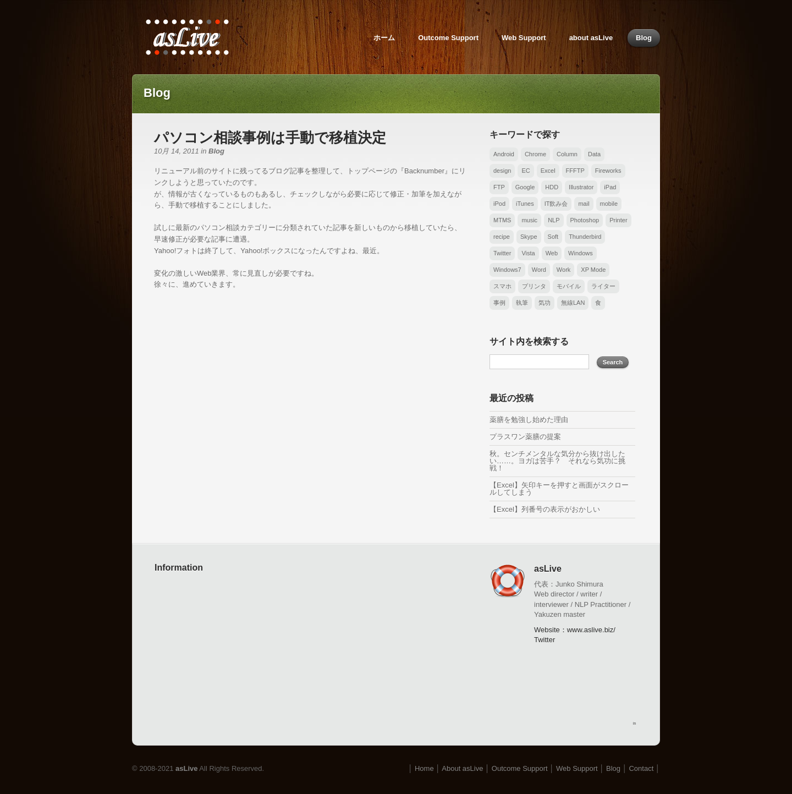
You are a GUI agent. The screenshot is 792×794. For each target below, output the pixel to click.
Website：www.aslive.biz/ (574, 630)
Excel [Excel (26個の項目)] (548, 170)
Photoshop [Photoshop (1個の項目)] (585, 220)
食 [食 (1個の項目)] (598, 302)
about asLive (591, 38)
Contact (641, 768)
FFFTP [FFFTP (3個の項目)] (575, 170)
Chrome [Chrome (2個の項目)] (535, 154)
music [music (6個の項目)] (529, 220)
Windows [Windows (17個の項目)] (580, 253)
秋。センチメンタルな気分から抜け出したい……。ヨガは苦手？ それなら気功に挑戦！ (557, 461)
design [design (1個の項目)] (502, 170)
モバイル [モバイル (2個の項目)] (569, 286)
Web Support (524, 38)
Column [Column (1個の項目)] (567, 154)
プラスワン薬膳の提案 (525, 436)
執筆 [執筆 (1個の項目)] (522, 302)
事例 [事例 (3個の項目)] (499, 302)
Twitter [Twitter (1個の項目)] (502, 253)
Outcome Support (448, 38)
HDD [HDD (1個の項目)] (551, 187)
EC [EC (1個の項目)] (525, 170)
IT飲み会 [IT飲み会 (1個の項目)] (556, 203)
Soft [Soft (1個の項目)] (553, 236)
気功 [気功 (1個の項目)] (544, 302)
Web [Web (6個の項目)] (552, 253)
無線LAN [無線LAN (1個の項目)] (573, 302)
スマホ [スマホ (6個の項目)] (502, 286)
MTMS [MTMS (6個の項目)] (502, 220)
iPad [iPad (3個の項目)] (610, 187)
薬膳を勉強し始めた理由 (529, 419)
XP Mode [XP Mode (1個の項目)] (593, 269)
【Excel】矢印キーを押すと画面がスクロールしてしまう (559, 488)
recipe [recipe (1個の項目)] (501, 236)
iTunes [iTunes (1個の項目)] (525, 203)
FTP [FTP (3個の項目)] (499, 187)
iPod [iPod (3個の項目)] (499, 203)
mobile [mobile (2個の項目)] (609, 203)
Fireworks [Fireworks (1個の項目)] (608, 170)
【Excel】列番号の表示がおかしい (545, 509)
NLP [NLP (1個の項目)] (553, 220)
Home (424, 768)
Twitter (544, 640)
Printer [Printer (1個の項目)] (618, 220)
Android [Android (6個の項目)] (503, 154)
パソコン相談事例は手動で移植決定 (270, 137)
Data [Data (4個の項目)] (594, 154)
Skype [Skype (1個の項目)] (528, 236)
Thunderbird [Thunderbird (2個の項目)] (585, 236)
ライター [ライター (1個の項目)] (603, 286)
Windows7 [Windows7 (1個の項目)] (507, 269)
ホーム (384, 38)
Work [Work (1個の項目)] (563, 269)
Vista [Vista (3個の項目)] (528, 253)
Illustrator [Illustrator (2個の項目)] (581, 187)
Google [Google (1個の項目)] (525, 187)
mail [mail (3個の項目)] (583, 203)
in (634, 723)
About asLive (462, 768)
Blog (644, 38)
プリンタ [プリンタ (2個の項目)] (534, 286)
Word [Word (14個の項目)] (539, 269)
